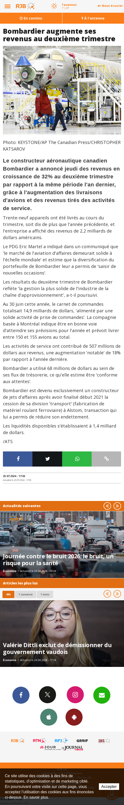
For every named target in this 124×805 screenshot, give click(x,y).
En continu (31, 18)
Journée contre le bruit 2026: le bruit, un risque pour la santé (58, 559)
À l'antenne (93, 18)
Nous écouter (112, 6)
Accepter (109, 787)
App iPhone (48, 717)
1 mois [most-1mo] (44, 594)
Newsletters (101, 695)
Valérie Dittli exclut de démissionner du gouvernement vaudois (57, 648)
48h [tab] (8, 594)
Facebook (20, 695)
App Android (74, 717)
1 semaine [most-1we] (26, 594)
